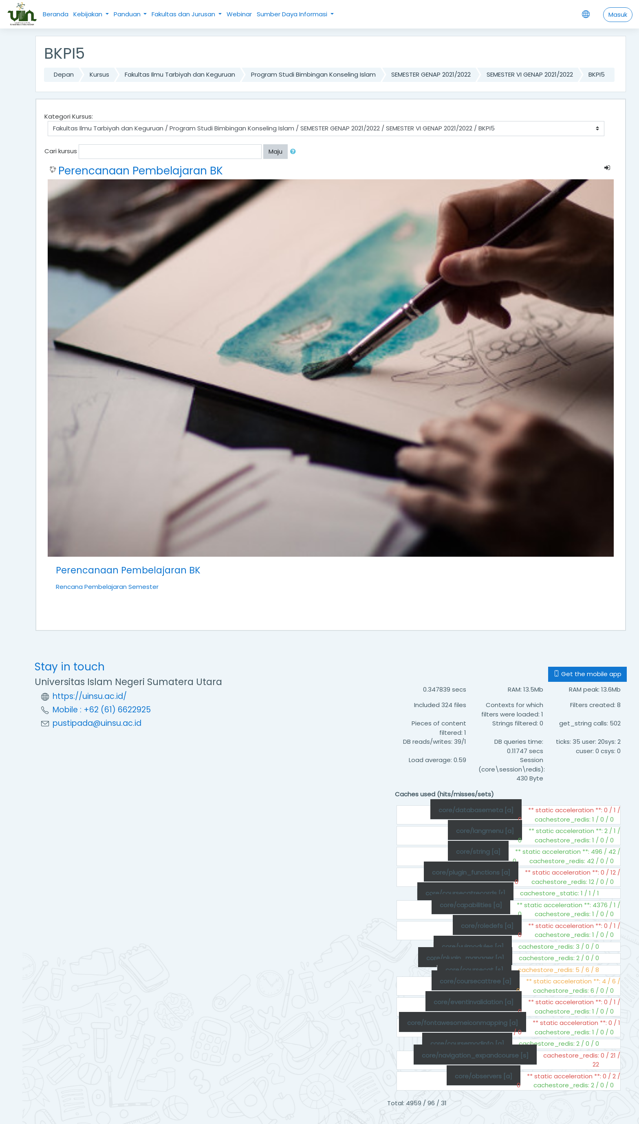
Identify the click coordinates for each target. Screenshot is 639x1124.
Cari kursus (60, 151)
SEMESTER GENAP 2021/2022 (431, 74)
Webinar (239, 14)
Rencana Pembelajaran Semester (107, 586)
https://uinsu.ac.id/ (90, 696)
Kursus (99, 74)
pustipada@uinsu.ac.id (97, 723)
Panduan (128, 14)
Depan (64, 74)
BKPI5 (596, 74)
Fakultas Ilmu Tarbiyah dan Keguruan (180, 74)
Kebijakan (88, 14)
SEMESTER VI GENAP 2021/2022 (530, 74)
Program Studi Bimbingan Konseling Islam (313, 74)
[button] (294, 152)
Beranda (55, 14)
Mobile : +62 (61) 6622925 (102, 709)
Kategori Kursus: (68, 116)
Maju (275, 151)
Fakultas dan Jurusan (184, 14)
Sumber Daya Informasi (293, 14)
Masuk (617, 14)
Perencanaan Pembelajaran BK (140, 170)
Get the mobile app (587, 674)
